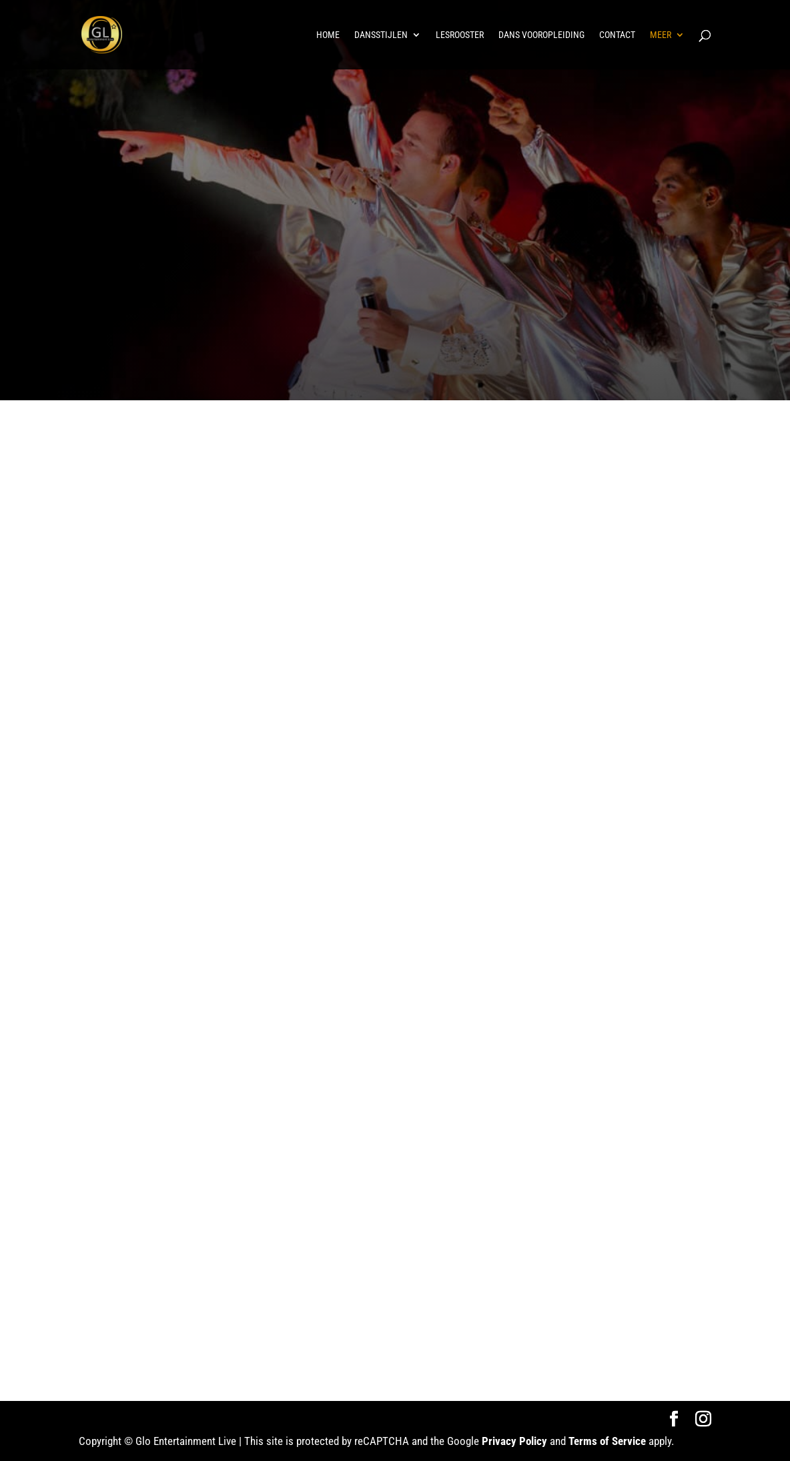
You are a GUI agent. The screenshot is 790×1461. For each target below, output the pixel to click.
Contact (617, 35)
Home (328, 35)
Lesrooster (460, 35)
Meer (660, 35)
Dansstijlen (381, 35)
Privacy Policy (514, 1441)
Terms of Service (607, 1441)
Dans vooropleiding (541, 35)
